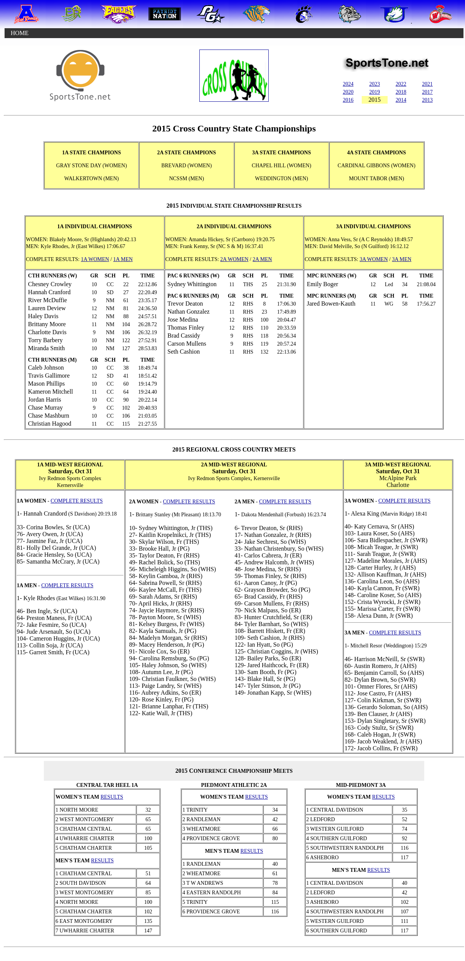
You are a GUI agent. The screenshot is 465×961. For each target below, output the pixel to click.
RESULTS (112, 797)
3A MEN (401, 259)
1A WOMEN (95, 259)
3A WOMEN (373, 259)
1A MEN (123, 259)
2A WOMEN (234, 259)
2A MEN (262, 259)
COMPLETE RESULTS (189, 502)
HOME (20, 33)
